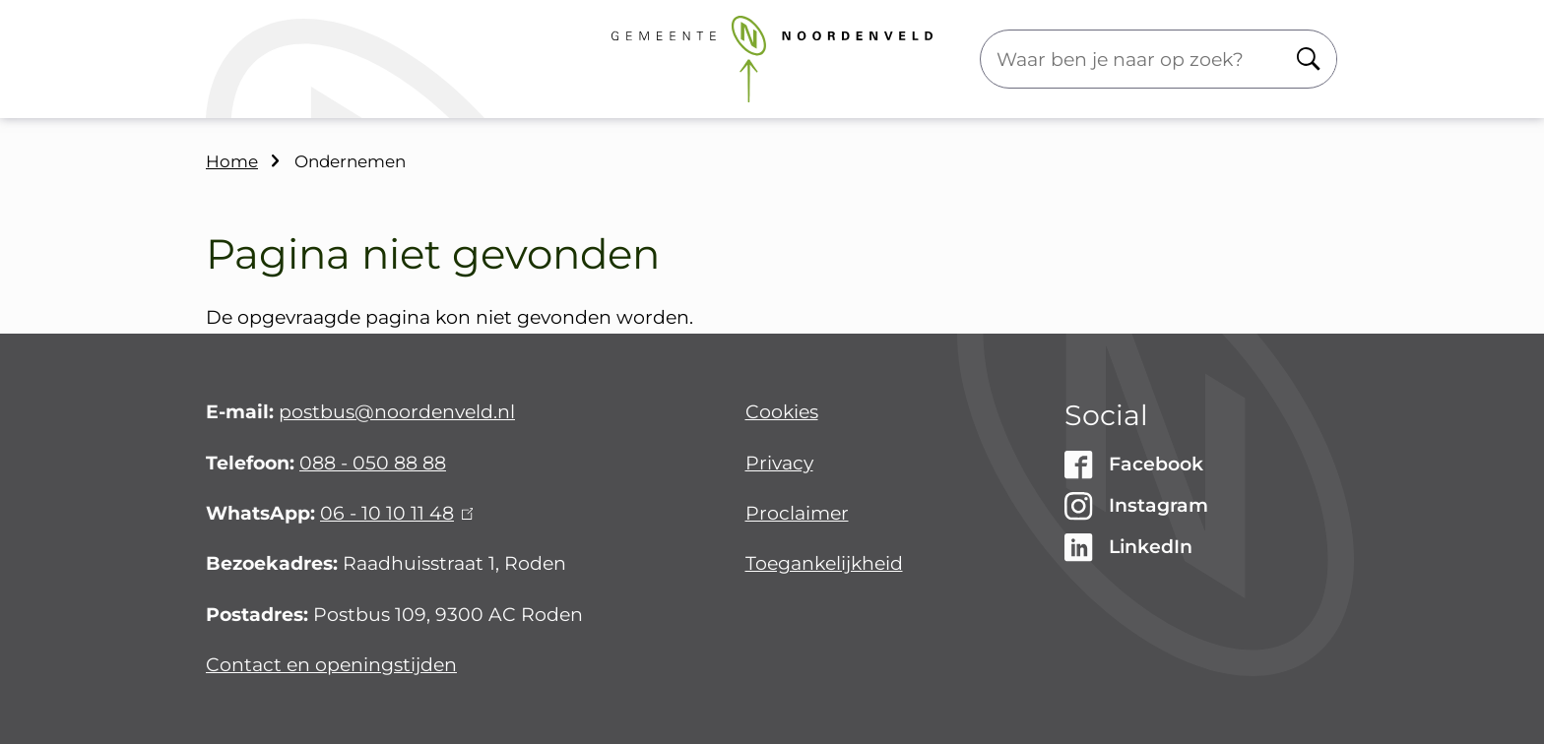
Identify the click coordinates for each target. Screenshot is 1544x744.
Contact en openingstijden (331, 664)
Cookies (781, 412)
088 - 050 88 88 (372, 463)
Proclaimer (797, 513)
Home (232, 161)
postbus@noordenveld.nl (397, 412)
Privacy (779, 463)
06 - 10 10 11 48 (396, 513)
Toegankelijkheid (824, 563)
